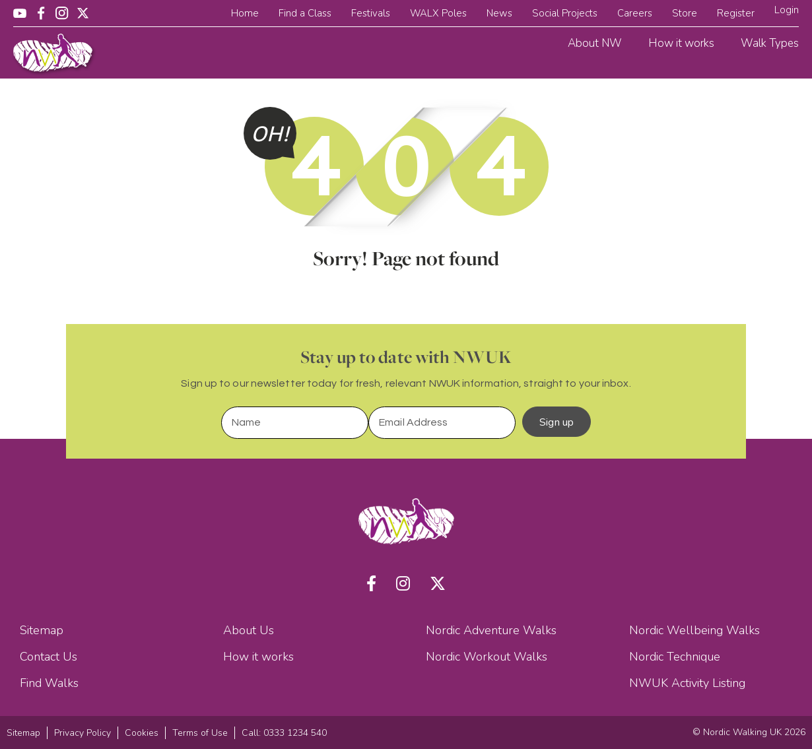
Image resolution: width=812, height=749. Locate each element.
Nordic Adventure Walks (491, 630)
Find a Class (305, 13)
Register (736, 13)
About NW (595, 43)
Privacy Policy (82, 733)
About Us (248, 630)
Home (245, 13)
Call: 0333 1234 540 (284, 733)
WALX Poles (438, 13)
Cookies (141, 733)
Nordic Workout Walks (486, 657)
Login (786, 9)
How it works (681, 43)
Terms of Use (200, 733)
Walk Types (770, 43)
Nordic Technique (674, 657)
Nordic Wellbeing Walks (694, 630)
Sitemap (41, 630)
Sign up (556, 422)
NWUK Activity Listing (687, 683)
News (499, 13)
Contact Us (48, 657)
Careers (634, 13)
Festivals (370, 13)
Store (684, 13)
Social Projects (564, 13)
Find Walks (49, 683)
